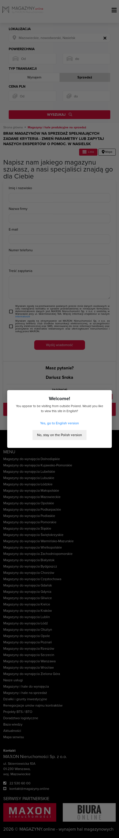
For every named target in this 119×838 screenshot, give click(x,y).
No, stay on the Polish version (59, 435)
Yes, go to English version (59, 423)
